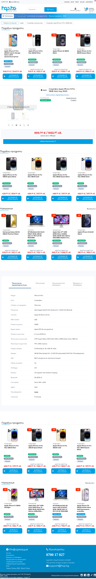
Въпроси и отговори (77, 285)
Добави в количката (11, 76)
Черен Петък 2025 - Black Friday (18, 569)
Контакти (89, 2)
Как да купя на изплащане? (16, 560)
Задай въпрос (71, 98)
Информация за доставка (15, 564)
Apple (36, 392)
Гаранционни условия (14, 562)
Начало (67, 2)
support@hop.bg (14, 1)
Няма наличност (48, 142)
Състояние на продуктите (37, 16)
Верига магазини (55, 16)
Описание (40, 284)
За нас (82, 2)
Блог (72, 2)
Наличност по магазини (58, 285)
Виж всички (91, 209)
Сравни (73, 100)
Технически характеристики (19, 285)
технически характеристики (57, 95)
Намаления (20, 16)
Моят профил (75, 9)
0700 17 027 (5, 1)
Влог (77, 2)
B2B (64, 16)
